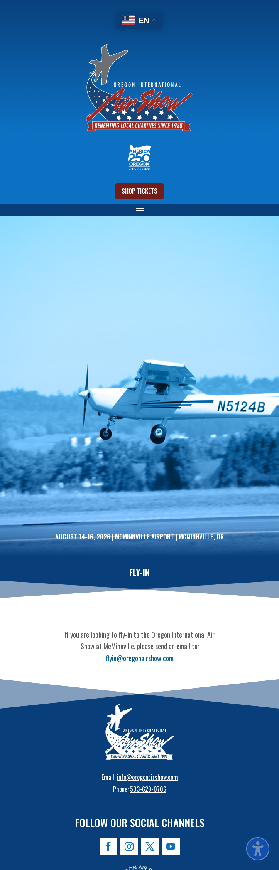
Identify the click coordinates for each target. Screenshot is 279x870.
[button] (11, 11)
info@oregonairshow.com (147, 777)
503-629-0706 (148, 789)
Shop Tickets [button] (139, 191)
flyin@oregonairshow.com (139, 658)
